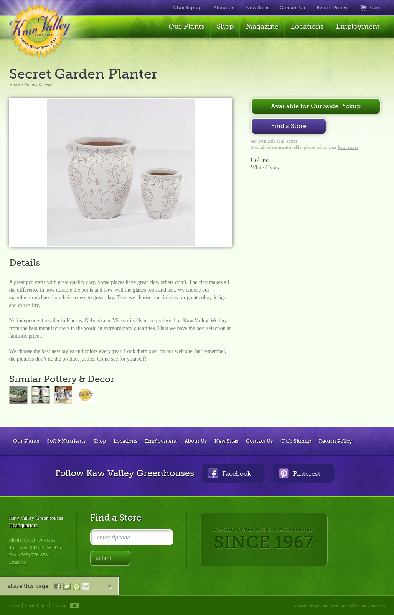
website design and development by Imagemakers (339, 605)
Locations (307, 26)
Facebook (229, 473)
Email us (18, 562)
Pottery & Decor (39, 84)
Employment (357, 26)
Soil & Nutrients (66, 441)
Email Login (36, 605)
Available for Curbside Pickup (316, 106)
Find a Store (289, 126)
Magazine (262, 26)
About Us (223, 7)
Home (15, 84)
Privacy (59, 605)
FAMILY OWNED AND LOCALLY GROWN (264, 539)
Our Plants (186, 26)
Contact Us (292, 7)
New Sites (257, 7)
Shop (225, 26)
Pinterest (299, 473)
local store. (348, 147)
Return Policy (332, 7)
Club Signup (187, 7)
